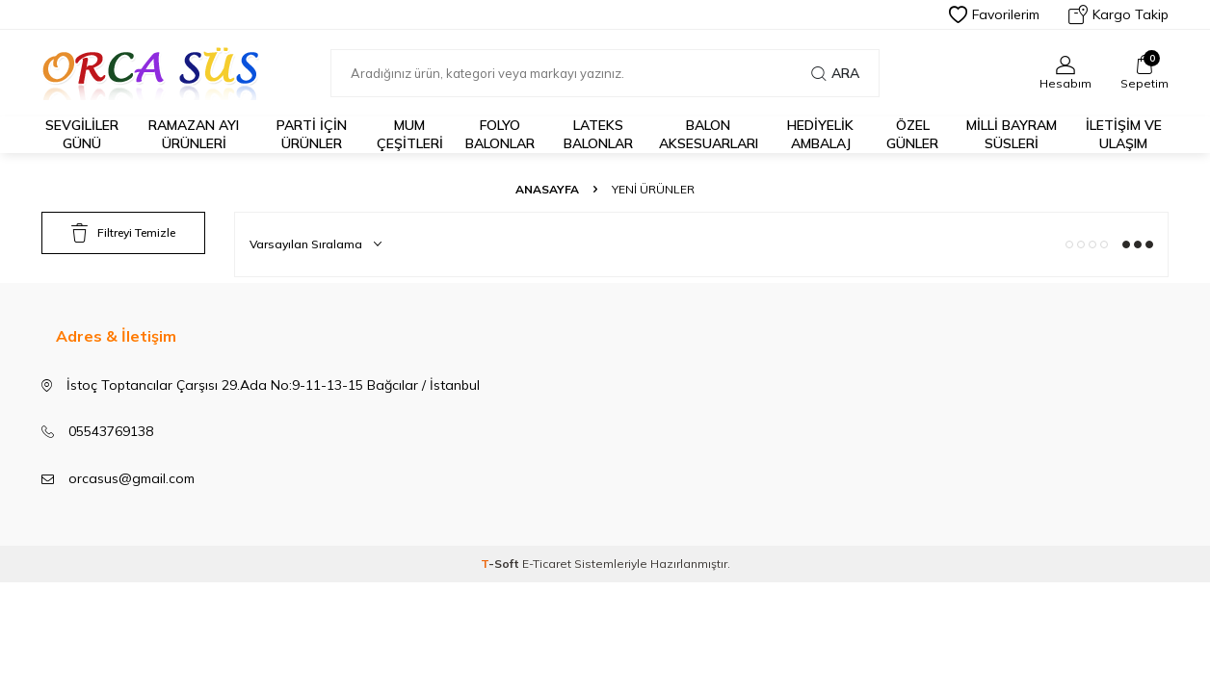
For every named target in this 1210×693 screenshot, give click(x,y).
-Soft (501, 563)
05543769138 (110, 431)
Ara (835, 73)
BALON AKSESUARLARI (708, 134)
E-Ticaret (546, 563)
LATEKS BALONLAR (598, 134)
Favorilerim (994, 14)
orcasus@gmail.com (131, 478)
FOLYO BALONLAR (500, 134)
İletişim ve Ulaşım (1124, 134)
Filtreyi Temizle (123, 233)
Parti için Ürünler (311, 134)
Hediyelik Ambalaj (820, 134)
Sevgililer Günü (81, 134)
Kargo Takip (1118, 14)
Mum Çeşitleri (410, 134)
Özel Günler (912, 134)
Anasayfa (547, 189)
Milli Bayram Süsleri (1011, 134)
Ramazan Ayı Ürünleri (193, 134)
